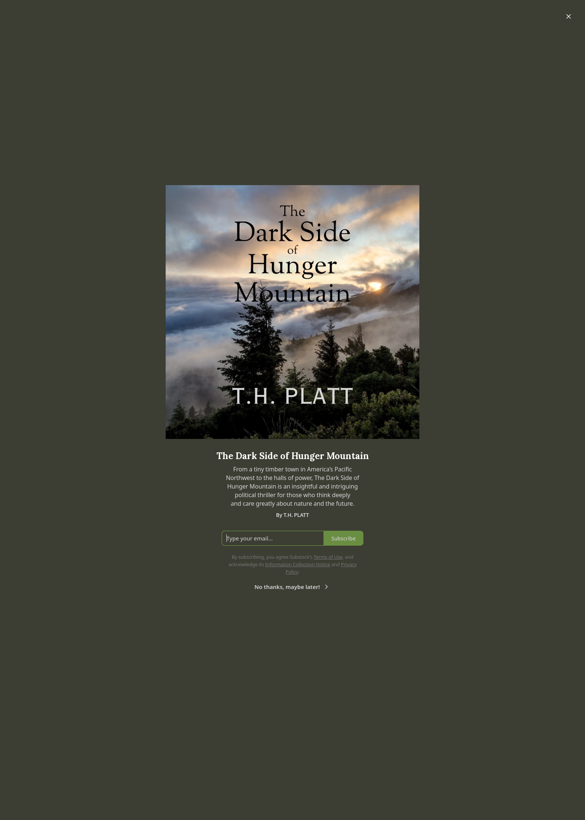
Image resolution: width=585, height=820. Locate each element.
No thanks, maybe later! (292, 586)
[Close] (568, 16)
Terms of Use (328, 557)
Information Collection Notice (297, 564)
